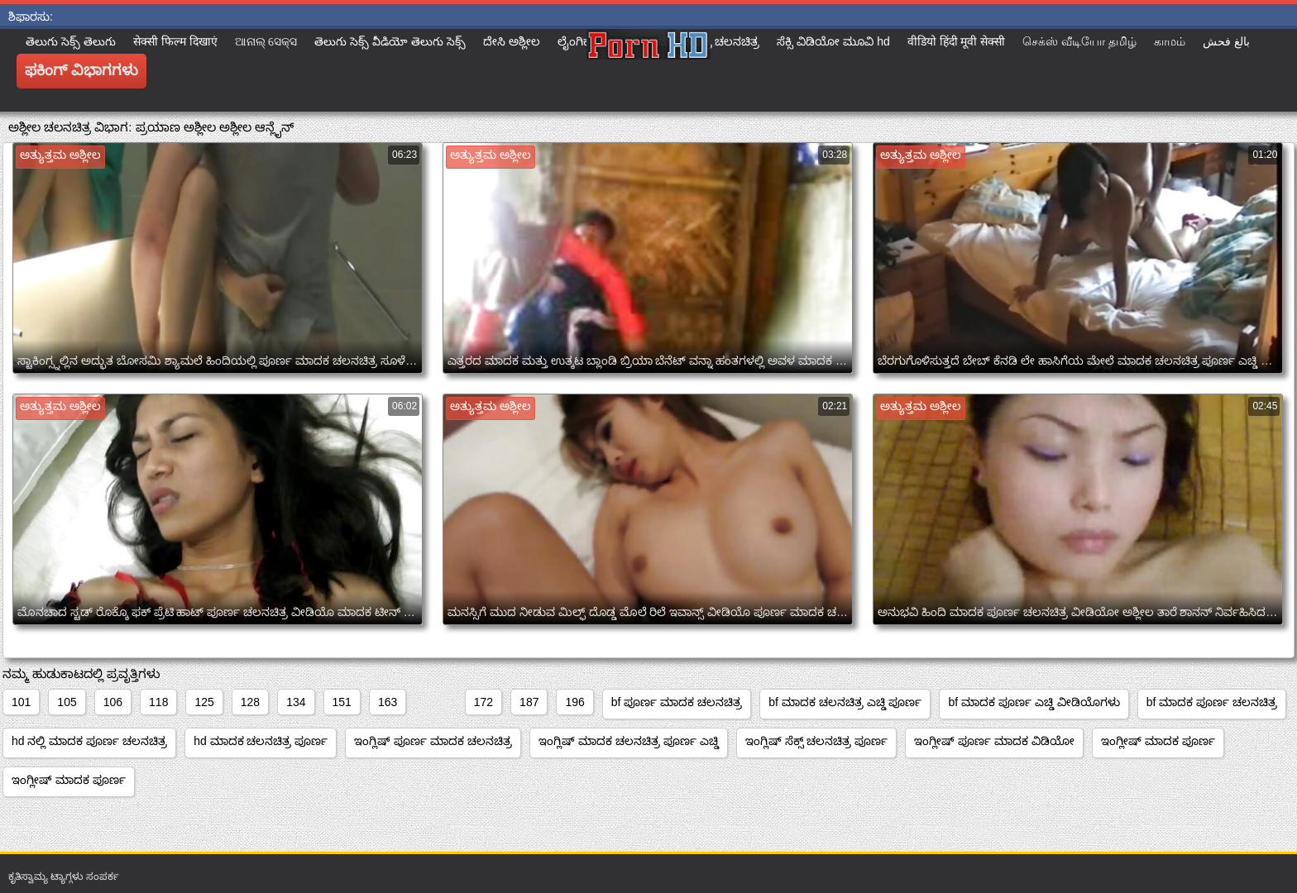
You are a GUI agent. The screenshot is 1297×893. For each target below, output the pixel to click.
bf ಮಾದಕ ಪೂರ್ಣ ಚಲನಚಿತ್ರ (1211, 702)
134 (295, 702)
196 (574, 702)
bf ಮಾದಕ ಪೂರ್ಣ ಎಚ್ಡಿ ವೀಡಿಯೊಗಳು (1033, 702)
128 (250, 702)
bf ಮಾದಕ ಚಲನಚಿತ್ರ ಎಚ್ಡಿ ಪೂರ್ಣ (844, 702)
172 (483, 702)
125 (203, 702)
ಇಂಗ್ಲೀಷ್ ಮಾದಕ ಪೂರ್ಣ (1158, 740)
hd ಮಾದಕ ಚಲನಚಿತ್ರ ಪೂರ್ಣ (261, 740)
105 (66, 702)
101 (21, 702)
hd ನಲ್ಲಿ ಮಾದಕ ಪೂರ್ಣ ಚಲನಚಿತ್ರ (89, 740)
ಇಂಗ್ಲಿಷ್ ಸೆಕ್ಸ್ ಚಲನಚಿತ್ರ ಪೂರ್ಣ (816, 740)
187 (528, 702)
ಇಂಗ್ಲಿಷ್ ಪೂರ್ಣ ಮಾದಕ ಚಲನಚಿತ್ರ (433, 740)
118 (158, 702)
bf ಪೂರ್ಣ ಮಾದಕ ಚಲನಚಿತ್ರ (676, 702)
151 (342, 702)
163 (387, 702)
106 (112, 702)
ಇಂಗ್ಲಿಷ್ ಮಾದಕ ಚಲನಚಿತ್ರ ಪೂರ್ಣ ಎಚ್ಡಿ (628, 740)
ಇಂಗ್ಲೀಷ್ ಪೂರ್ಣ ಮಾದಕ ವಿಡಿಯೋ (994, 740)
